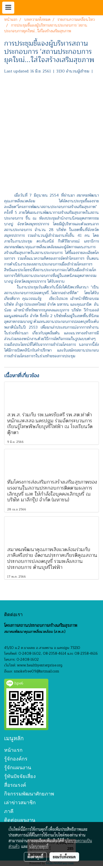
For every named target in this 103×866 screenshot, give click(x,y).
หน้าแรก (13, 750)
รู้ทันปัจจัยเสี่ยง (20, 776)
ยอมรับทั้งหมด (64, 856)
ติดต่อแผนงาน (19, 820)
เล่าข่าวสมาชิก (20, 802)
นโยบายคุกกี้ (38, 846)
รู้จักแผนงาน (17, 767)
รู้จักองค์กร (15, 759)
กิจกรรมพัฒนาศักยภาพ (29, 794)
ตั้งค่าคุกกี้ (35, 856)
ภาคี (8, 811)
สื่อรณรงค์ (15, 785)
